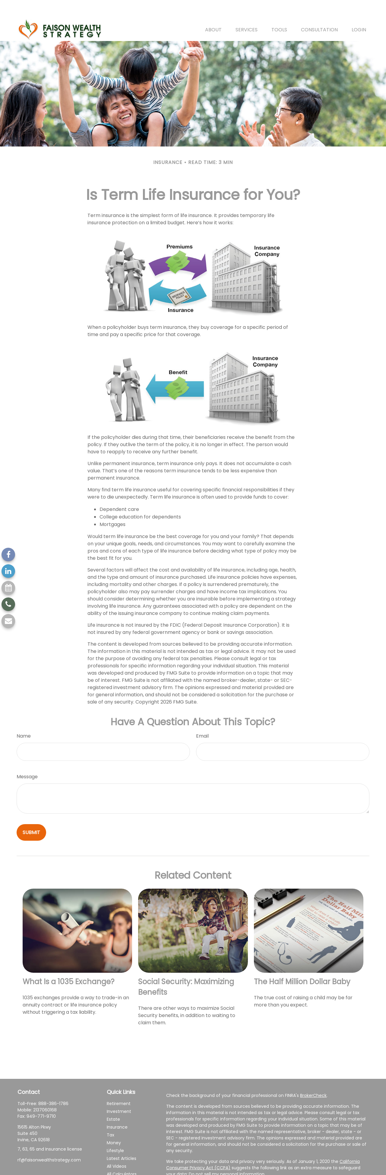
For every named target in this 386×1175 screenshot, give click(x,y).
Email (202, 717)
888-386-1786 (53, 1085)
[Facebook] (8, 554)
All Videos (116, 1148)
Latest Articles (121, 1140)
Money (114, 1125)
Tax (110, 1117)
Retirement (119, 1085)
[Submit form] (31, 814)
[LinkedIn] (8, 571)
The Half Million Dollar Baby (302, 964)
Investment (119, 1093)
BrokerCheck (313, 1077)
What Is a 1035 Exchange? (68, 964)
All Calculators (122, 1156)
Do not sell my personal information (226, 1156)
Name (24, 717)
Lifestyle (115, 1132)
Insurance (117, 1109)
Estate (113, 1101)
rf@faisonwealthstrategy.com (49, 1142)
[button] (213, 11)
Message (27, 758)
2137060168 (45, 1092)
